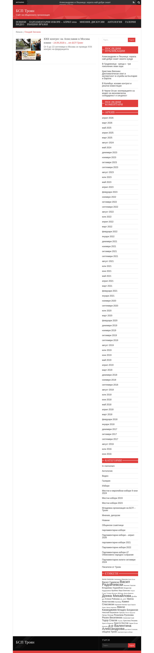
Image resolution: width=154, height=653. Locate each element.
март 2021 (107, 286)
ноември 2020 (109, 301)
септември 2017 (110, 439)
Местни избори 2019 (112, 498)
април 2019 (107, 365)
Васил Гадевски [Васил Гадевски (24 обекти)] (110, 582)
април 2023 (107, 187)
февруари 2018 (109, 419)
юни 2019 (107, 355)
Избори (105, 486)
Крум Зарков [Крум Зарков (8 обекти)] (132, 604)
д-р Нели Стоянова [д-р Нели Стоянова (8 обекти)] (131, 629)
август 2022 (108, 212)
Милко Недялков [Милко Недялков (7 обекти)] (111, 607)
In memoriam (108, 466)
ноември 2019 (109, 330)
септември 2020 (110, 306)
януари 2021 (108, 296)
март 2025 (107, 137)
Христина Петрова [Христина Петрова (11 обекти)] (130, 621)
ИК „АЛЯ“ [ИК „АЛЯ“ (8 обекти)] (123, 599)
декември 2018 (109, 375)
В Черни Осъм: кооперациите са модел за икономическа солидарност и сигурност (118, 93)
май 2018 (106, 404)
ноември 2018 (109, 380)
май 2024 (106, 147)
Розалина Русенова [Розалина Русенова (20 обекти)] (124, 615)
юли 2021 (107, 266)
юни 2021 (107, 271)
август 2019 (108, 345)
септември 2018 (110, 385)
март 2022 (107, 226)
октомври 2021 (109, 251)
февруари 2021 (109, 291)
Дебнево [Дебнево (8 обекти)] (120, 593)
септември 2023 (110, 167)
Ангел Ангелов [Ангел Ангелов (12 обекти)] (108, 579)
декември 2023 (109, 152)
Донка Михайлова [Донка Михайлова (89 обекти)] (116, 596)
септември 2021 (110, 256)
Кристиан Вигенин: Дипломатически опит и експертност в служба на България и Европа (119, 75)
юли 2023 (107, 177)
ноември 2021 (109, 246)
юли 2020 (107, 310)
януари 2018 (108, 424)
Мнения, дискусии (92, 22)
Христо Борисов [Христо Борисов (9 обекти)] (107, 623)
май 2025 (106, 128)
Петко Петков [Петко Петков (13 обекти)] (107, 615)
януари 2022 (108, 236)
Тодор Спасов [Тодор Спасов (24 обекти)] (109, 620)
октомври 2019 (109, 335)
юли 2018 (107, 394)
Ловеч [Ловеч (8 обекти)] (104, 607)
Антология (114, 22)
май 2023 (106, 182)
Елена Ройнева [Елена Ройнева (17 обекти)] (112, 599)
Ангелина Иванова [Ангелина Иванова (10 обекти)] (121, 579)
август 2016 (108, 444)
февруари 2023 (109, 192)
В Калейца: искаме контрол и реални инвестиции (117, 84)
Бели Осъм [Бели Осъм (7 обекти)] (131, 579)
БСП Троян (25, 11)
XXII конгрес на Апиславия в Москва (67, 39)
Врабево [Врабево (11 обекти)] (115, 591)
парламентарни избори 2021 (116, 542)
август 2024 (108, 142)
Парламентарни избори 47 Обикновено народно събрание (118, 553)
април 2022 (107, 221)
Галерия (130, 22)
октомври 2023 (109, 162)
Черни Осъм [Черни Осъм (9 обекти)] (133, 623)
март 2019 (107, 370)
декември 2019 (109, 325)
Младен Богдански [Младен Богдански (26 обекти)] (127, 610)
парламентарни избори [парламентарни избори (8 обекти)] (125, 632)
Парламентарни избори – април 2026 (53, 22)
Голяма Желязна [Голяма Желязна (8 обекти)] (111, 593)
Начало (19, 32)
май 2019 (106, 360)
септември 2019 (110, 340)
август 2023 (108, 172)
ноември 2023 (109, 157)
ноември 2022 (109, 197)
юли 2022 (107, 217)
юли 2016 (107, 449)
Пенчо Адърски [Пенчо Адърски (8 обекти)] (130, 612)
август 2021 (108, 261)
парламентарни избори (113, 530)
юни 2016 (107, 454)
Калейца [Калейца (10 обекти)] (118, 602)
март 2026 (107, 123)
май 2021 (106, 276)
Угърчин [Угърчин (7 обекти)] (120, 620)
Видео (20, 24)
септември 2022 (110, 207)
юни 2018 (107, 399)
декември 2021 (109, 241)
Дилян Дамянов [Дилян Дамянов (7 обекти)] (128, 593)
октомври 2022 (109, 202)
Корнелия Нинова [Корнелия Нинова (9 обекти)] (121, 605)
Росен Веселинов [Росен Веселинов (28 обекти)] (112, 617)
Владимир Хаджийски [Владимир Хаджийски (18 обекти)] (112, 588)
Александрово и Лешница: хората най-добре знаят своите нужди (119, 57)
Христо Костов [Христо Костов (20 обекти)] (121, 623)
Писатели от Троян (111, 567)
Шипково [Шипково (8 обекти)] (105, 626)
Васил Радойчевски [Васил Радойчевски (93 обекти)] (116, 583)
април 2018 (107, 409)
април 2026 (107, 118)
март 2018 (107, 414)
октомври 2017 (109, 434)
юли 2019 (107, 350)
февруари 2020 (109, 320)
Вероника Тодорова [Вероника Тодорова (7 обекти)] (129, 585)
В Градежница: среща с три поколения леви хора (116, 65)
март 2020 (107, 315)
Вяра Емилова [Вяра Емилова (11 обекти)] (124, 591)
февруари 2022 (109, 231)
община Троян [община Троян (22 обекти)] (109, 631)
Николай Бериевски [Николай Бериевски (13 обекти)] (110, 612)
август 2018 (108, 390)
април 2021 (107, 281)
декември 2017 (109, 429)
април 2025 (107, 133)
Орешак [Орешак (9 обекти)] (122, 612)
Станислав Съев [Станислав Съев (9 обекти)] (128, 618)
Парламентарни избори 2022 (116, 547)
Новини (21, 22)
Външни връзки (37, 24)
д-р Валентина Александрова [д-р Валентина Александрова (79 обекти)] (116, 627)
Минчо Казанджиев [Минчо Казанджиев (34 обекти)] (113, 608)
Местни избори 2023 (112, 503)
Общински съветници (113, 525)
